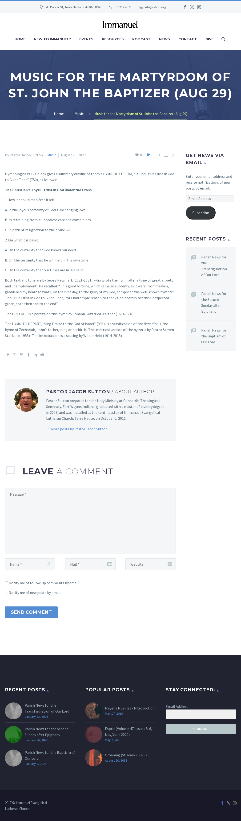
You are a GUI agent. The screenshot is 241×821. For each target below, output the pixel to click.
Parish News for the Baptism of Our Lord (213, 336)
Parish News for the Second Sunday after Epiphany (213, 302)
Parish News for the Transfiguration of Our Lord (214, 266)
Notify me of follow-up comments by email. (44, 583)
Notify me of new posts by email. (35, 592)
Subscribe (200, 213)
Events (86, 39)
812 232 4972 (123, 7)
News (164, 39)
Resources (113, 39)
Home (20, 39)
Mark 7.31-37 (137, 755)
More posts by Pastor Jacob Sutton (79, 429)
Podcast (141, 39)
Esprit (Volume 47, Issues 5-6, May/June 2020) (128, 731)
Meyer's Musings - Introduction (130, 708)
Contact (187, 39)
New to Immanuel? (52, 39)
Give (209, 39)
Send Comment (31, 612)
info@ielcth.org (155, 7)
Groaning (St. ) (127, 755)
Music (51, 155)
